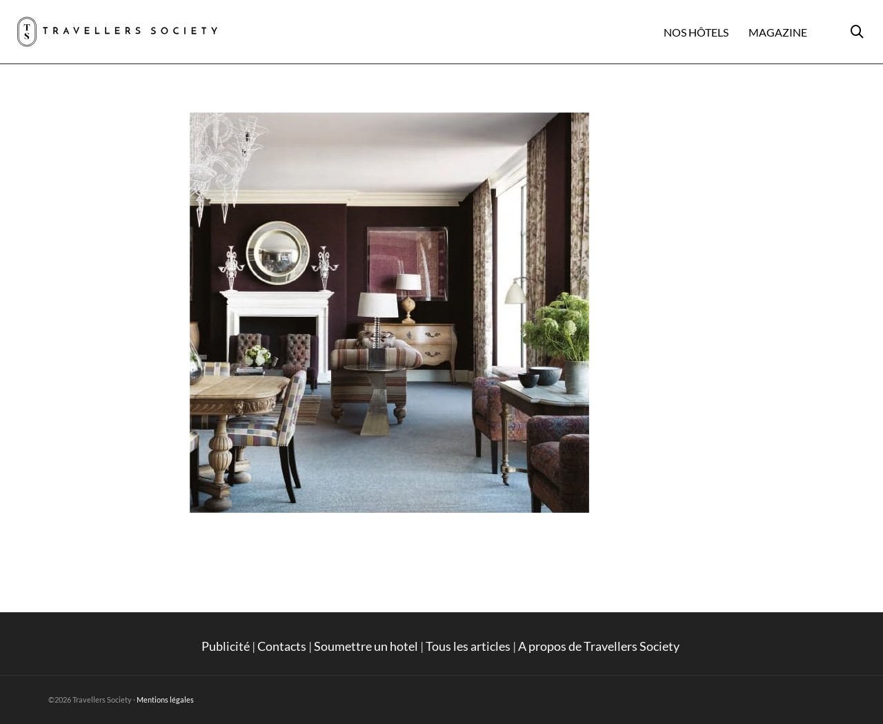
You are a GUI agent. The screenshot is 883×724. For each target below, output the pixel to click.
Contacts (281, 646)
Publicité (225, 646)
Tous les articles (468, 646)
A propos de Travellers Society (600, 646)
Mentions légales (165, 699)
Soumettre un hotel (366, 646)
